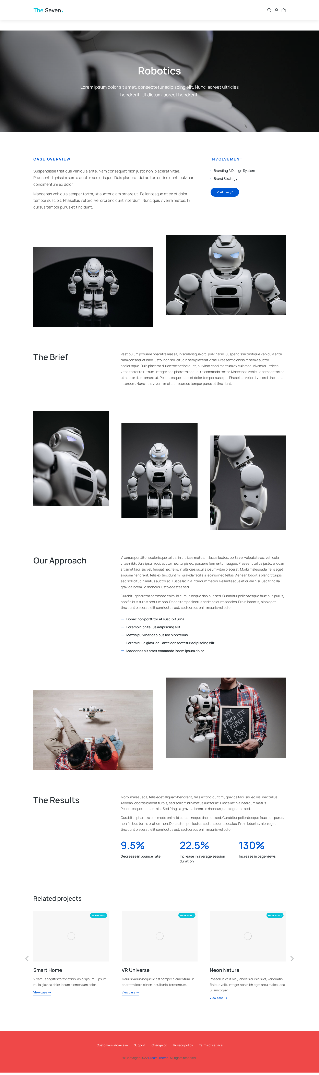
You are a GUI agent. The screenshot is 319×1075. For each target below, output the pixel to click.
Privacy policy (183, 1047)
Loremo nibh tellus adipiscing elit (153, 629)
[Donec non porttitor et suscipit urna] (123, 622)
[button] (27, 961)
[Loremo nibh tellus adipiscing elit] (123, 630)
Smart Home (47, 972)
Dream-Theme (158, 1060)
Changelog (159, 1047)
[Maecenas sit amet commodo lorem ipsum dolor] (123, 653)
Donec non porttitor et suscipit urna (155, 621)
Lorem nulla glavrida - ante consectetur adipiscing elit (170, 645)
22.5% (194, 848)
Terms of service (211, 1047)
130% (252, 848)
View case (42, 994)
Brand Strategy (225, 181)
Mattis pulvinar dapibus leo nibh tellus (157, 637)
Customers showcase (112, 1047)
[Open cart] (284, 16)
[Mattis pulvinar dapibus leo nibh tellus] (123, 637)
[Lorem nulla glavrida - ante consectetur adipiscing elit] (123, 645)
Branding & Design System (234, 173)
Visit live (225, 194)
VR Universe (135, 972)
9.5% (133, 848)
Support (139, 1047)
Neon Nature (224, 972)
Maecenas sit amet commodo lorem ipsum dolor (165, 653)
